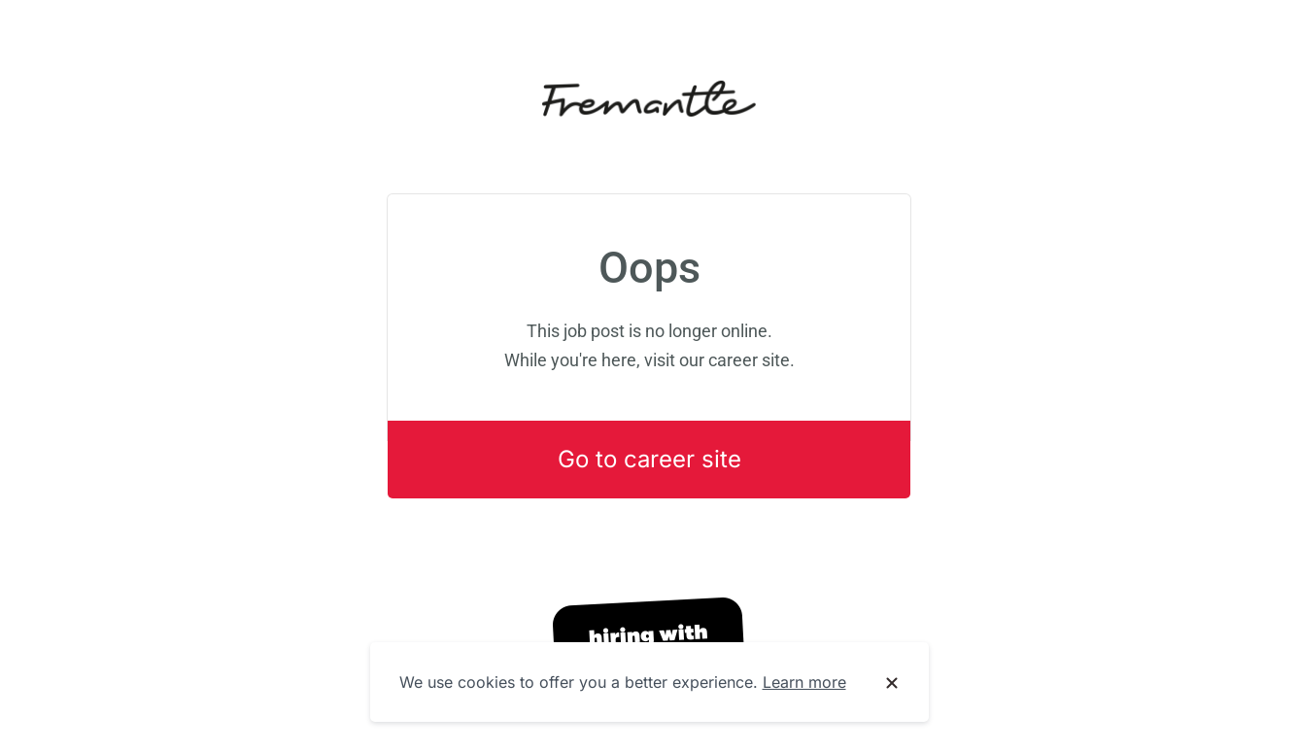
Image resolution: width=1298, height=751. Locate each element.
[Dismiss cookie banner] (892, 683)
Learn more (804, 682)
